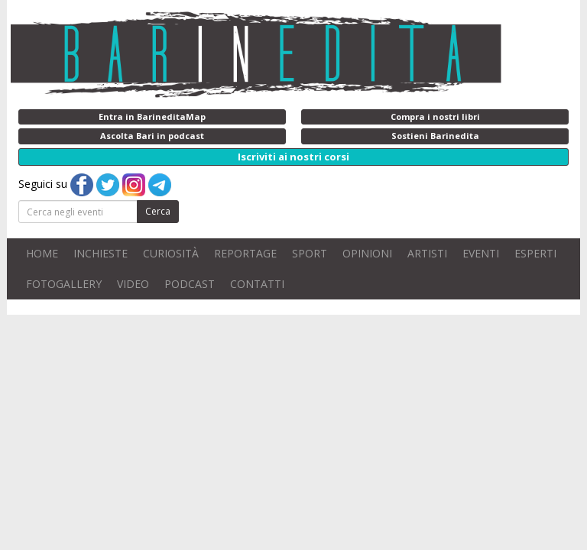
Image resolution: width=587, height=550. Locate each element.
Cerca (157, 211)
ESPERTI (535, 253)
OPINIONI (367, 253)
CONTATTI (257, 284)
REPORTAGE (245, 253)
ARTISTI (427, 253)
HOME (42, 253)
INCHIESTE (100, 253)
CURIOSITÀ (171, 253)
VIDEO (133, 284)
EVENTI (480, 253)
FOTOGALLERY (64, 284)
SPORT (309, 253)
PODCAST (189, 284)
